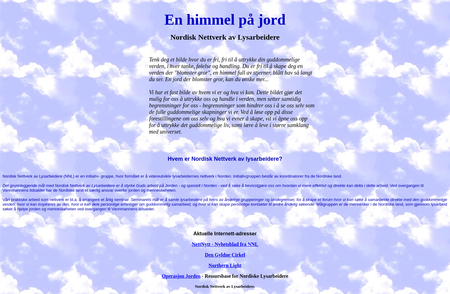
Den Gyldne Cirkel (225, 254)
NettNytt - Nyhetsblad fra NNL (225, 244)
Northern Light (224, 265)
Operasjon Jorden (181, 276)
